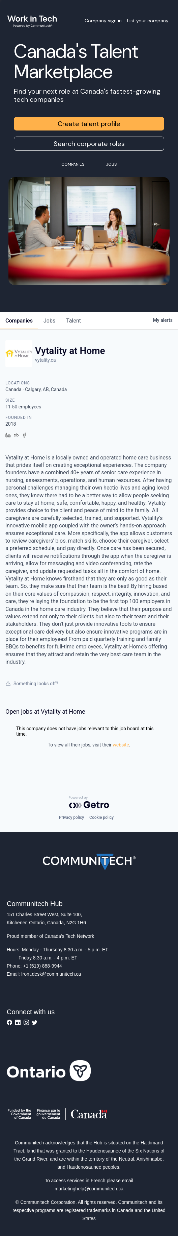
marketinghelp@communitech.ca (89, 1188)
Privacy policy (71, 817)
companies (19, 320)
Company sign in (103, 21)
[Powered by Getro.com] (89, 802)
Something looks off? (31, 683)
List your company (148, 21)
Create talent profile (89, 123)
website (121, 744)
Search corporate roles (89, 143)
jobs (49, 320)
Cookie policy (101, 817)
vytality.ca (45, 360)
